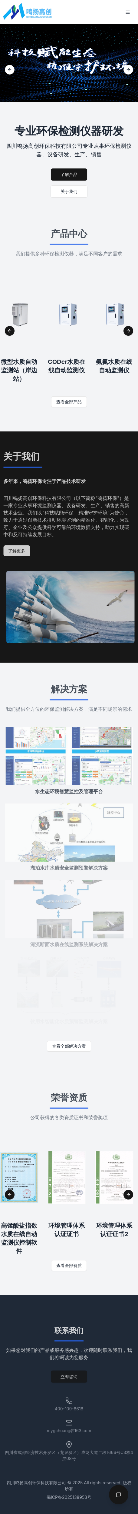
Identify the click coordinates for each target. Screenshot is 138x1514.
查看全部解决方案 (69, 1046)
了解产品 (69, 174)
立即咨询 (69, 1378)
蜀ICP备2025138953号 (69, 1497)
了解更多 (14, 550)
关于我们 (69, 191)
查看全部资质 (69, 1265)
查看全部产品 (69, 401)
